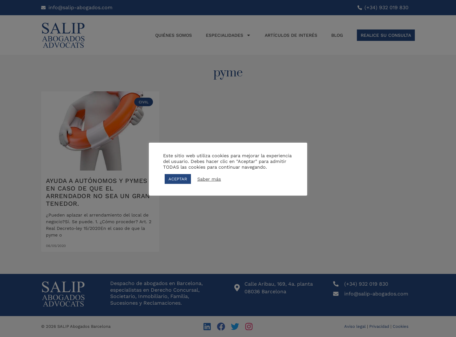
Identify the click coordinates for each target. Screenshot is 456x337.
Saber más (209, 179)
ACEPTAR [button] (177, 179)
